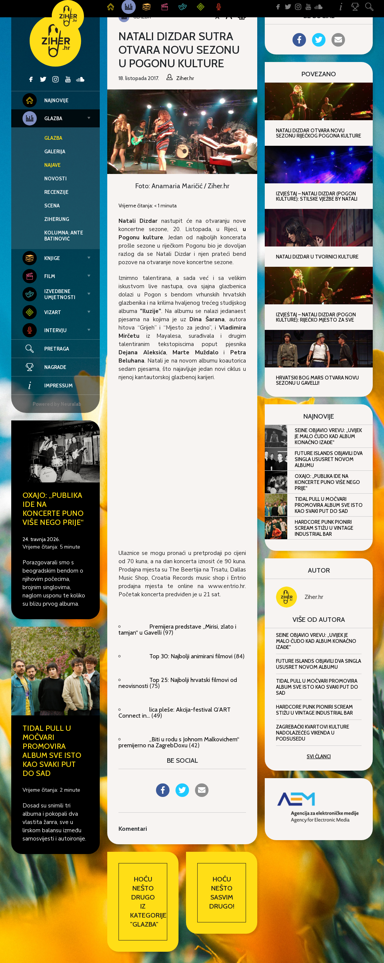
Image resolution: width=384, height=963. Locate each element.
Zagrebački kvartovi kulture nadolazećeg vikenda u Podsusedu (312, 733)
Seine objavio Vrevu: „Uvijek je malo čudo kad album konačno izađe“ (328, 436)
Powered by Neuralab (57, 404)
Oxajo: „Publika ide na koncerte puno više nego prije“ (53, 509)
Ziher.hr (313, 597)
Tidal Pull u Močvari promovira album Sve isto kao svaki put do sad (51, 751)
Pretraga (56, 349)
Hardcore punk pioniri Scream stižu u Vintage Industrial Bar (324, 528)
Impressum (47, 385)
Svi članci (319, 756)
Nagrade (44, 367)
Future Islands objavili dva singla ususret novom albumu (329, 459)
